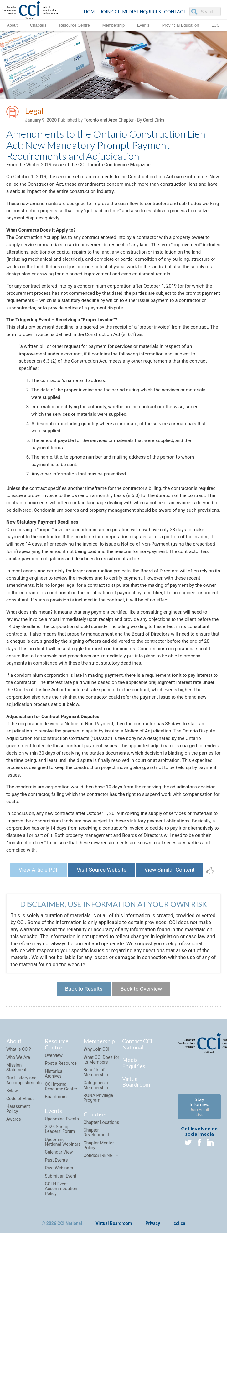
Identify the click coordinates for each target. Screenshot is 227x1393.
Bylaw (12, 1185)
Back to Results (82, 1082)
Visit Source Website (108, 953)
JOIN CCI (109, 11)
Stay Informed (199, 1200)
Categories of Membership (97, 1179)
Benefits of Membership (96, 1167)
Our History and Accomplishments (24, 1174)
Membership (113, 25)
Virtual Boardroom (136, 1176)
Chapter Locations (101, 1216)
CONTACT (175, 11)
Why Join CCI (97, 1143)
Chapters (38, 25)
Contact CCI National (137, 1138)
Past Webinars (59, 1262)
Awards (13, 1213)
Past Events (56, 1254)
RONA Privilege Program (98, 1192)
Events (143, 25)
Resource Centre (74, 25)
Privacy (153, 1317)
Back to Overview (142, 1082)
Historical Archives (54, 1168)
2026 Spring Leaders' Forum (60, 1223)
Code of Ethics (20, 1192)
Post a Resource (60, 1157)
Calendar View (59, 1246)
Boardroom (56, 1191)
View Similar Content (180, 953)
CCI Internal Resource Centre (61, 1181)
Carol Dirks (153, 120)
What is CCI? (18, 1143)
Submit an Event (60, 1270)
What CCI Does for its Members (101, 1154)
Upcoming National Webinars (62, 1236)
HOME (90, 11)
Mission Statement (16, 1162)
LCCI (216, 25)
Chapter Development (96, 1227)
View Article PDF (42, 953)
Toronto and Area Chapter (109, 120)
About (12, 25)
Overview (54, 1149)
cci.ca (179, 1317)
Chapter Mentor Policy (99, 1240)
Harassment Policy (18, 1203)
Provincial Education (180, 25)
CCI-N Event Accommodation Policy (61, 1283)
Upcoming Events (62, 1213)
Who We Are (18, 1151)
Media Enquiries (141, 11)
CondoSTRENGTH (101, 1250)
